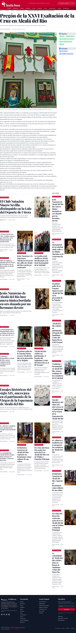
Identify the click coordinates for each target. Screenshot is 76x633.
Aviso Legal (41, 611)
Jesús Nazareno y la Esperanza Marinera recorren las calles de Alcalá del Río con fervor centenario (25, 262)
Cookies (63, 628)
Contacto (41, 613)
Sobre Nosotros (42, 601)
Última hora (15, 8)
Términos (68, 628)
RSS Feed (22, 622)
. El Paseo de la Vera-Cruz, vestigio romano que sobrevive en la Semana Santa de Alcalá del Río (7, 238)
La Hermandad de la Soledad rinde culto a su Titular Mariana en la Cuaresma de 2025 (7, 332)
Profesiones (66, 8)
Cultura (59, 8)
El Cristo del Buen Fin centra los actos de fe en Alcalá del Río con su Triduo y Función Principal (41, 453)
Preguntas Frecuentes (63, 618)
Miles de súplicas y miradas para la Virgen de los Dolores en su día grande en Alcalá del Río (7, 264)
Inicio (1, 10)
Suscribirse (66, 609)
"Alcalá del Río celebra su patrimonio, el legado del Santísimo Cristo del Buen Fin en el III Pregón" (41, 358)
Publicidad (60, 616)
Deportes (40, 8)
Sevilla (22, 8)
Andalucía (28, 8)
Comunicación (52, 8)
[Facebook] (1, 614)
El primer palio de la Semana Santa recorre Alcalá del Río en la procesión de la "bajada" (25, 356)
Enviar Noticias (61, 620)
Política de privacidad (67, 613)
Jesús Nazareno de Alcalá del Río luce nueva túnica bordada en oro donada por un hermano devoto (57, 210)
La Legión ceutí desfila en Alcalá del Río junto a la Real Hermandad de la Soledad (41, 260)
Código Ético (42, 603)
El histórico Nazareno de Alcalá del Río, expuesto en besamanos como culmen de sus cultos (24, 454)
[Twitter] (4, 614)
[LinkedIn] (9, 614)
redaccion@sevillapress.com (15, 629)
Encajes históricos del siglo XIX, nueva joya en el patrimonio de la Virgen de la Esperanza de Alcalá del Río (57, 409)
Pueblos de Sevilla (21, 10)
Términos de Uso (43, 609)
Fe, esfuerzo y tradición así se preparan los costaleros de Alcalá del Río (8, 428)
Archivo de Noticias (24, 620)
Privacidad (57, 628)
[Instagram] (6, 614)
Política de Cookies (43, 607)
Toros (45, 8)
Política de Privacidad (44, 605)
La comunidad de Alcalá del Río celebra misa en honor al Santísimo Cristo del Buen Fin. (7, 456)
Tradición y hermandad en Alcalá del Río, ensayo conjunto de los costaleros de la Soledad (7, 361)
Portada (9, 8)
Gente (34, 8)
